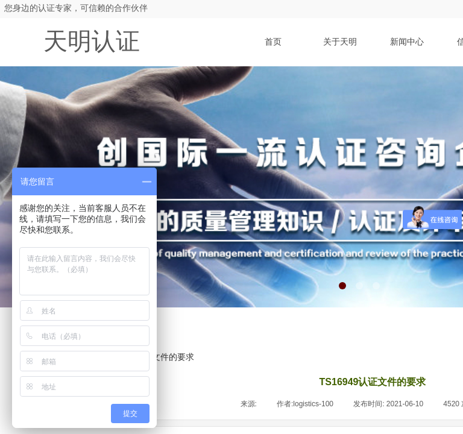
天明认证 (91, 41)
